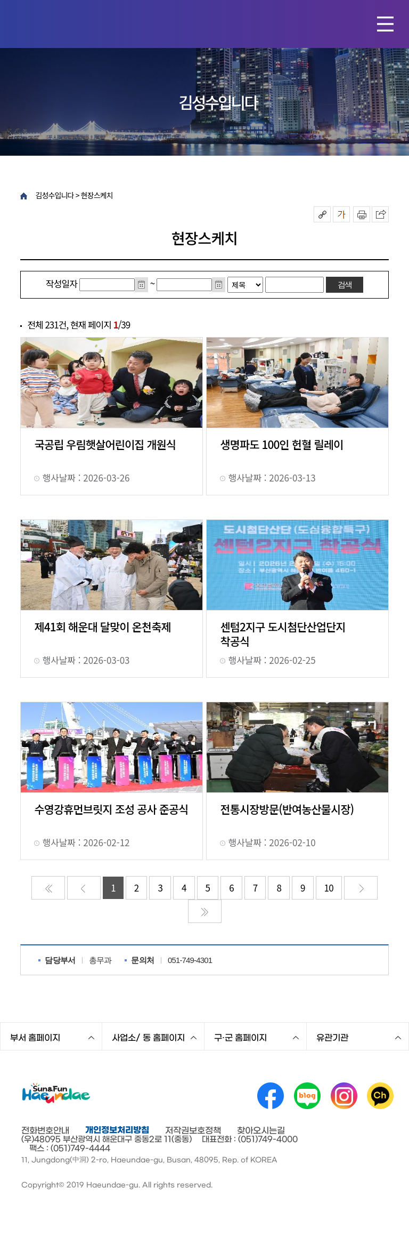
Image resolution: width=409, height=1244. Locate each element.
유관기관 (332, 1037)
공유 (322, 214)
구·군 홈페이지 (240, 1037)
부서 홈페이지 (35, 1037)
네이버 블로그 (307, 1095)
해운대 (75, 22)
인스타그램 (344, 1095)
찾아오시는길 (261, 1130)
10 (328, 887)
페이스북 (270, 1095)
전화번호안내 (45, 1130)
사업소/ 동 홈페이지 (148, 1037)
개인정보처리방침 (117, 1130)
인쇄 (361, 214)
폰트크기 (341, 214)
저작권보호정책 (193, 1130)
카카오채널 (380, 1095)
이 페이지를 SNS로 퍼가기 (380, 214)
